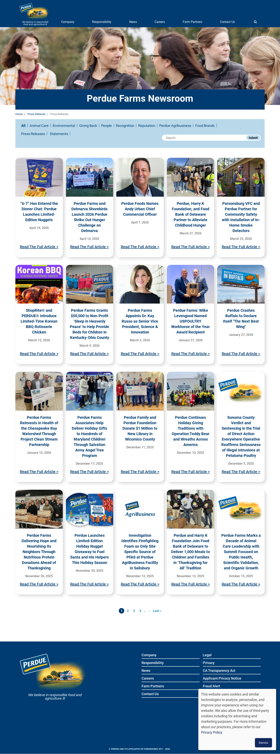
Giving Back (88, 125)
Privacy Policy (211, 732)
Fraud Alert (211, 686)
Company (67, 22)
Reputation (146, 125)
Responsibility (101, 22)
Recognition (125, 125)
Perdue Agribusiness (175, 125)
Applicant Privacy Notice (222, 678)
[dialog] (237, 719)
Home (19, 114)
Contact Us (227, 22)
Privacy (208, 663)
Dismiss (263, 742)
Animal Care (39, 125)
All (23, 125)
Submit (253, 138)
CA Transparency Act (219, 671)
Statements (59, 133)
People (106, 125)
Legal (207, 655)
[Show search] (255, 21)
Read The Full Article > (39, 246)
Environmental (64, 125)
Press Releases (36, 114)
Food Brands (205, 125)
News (133, 22)
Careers (160, 22)
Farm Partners (192, 22)
